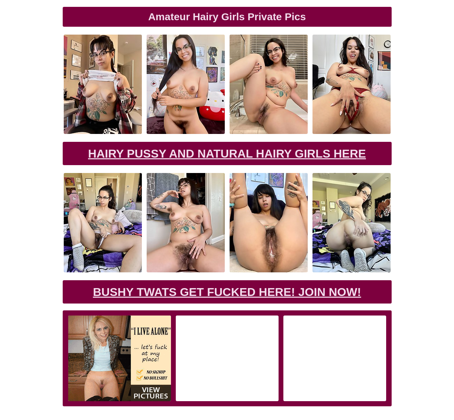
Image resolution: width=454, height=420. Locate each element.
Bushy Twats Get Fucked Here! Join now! (227, 291)
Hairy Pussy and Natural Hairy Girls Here (227, 153)
